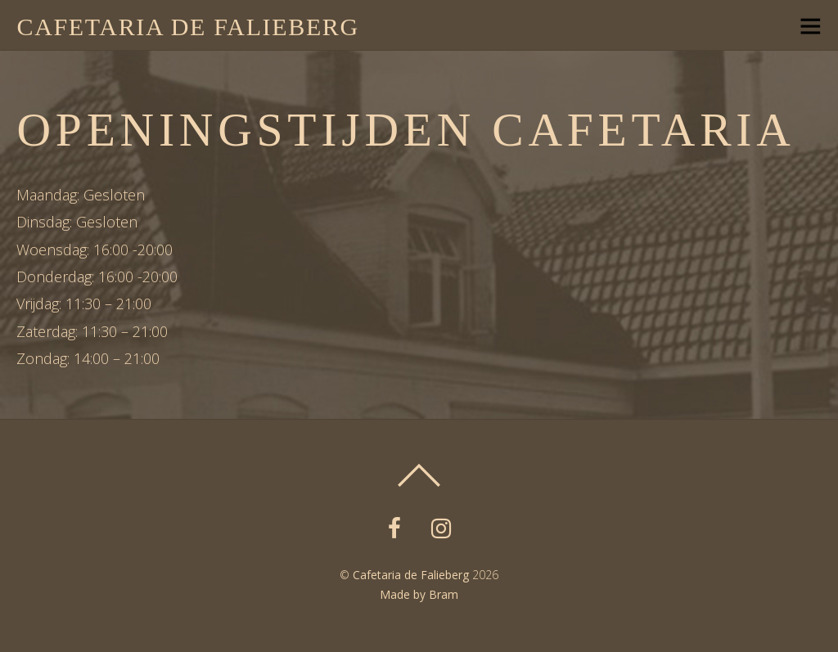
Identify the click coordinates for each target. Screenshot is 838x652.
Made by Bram (419, 594)
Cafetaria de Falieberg (411, 574)
